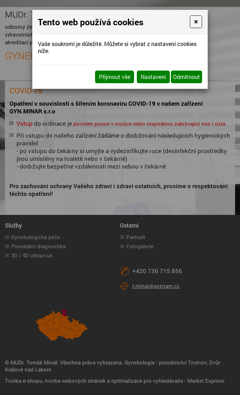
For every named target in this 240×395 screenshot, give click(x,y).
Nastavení (153, 76)
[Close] (196, 21)
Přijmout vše (114, 76)
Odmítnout (186, 76)
